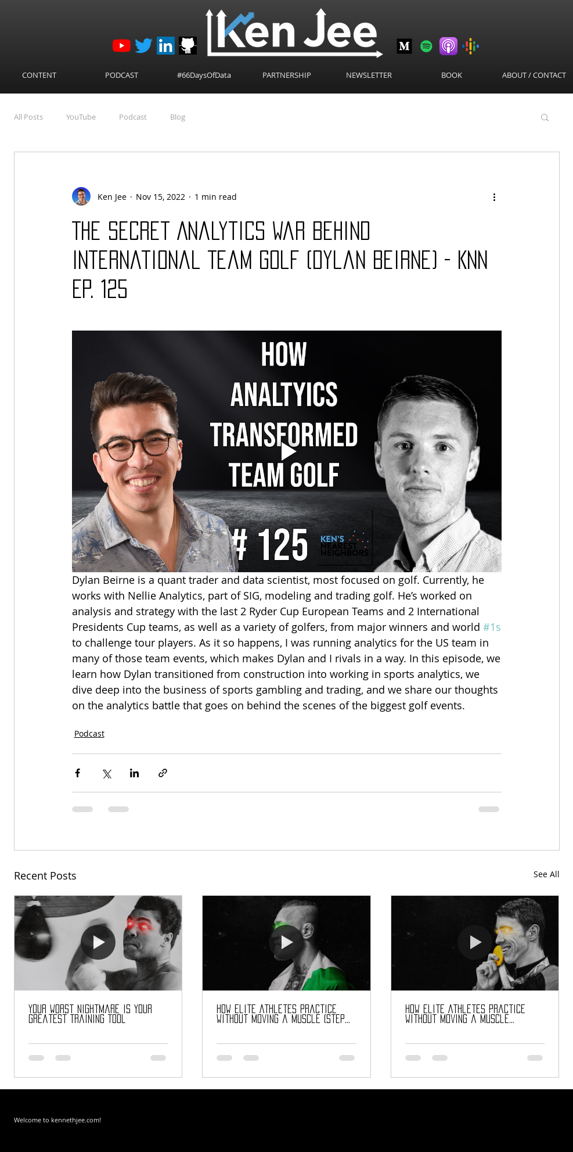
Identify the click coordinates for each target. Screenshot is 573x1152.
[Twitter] (144, 46)
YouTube (81, 117)
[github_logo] (188, 46)
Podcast (133, 117)
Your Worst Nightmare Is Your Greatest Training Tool (90, 1014)
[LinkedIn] (166, 46)
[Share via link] (162, 772)
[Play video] (287, 451)
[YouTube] (122, 46)
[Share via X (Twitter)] (105, 772)
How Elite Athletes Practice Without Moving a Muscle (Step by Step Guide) (281, 1014)
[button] (544, 116)
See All (547, 874)
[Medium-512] (404, 46)
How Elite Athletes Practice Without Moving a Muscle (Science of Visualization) (465, 1014)
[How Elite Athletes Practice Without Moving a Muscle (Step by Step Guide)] (286, 943)
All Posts (28, 117)
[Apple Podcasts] (448, 46)
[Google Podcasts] (471, 46)
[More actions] (495, 196)
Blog (177, 117)
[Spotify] (426, 46)
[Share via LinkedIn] (134, 772)
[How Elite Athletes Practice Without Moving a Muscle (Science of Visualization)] (475, 943)
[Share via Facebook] (77, 772)
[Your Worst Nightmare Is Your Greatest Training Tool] (98, 943)
